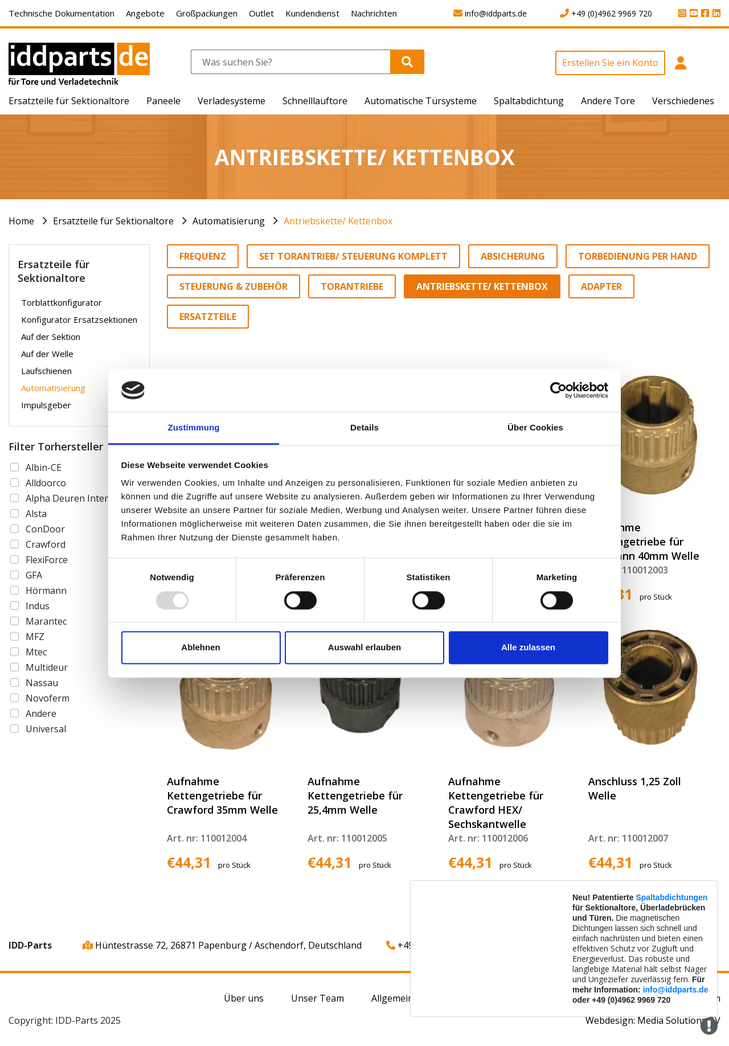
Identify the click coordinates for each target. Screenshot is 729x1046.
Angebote (145, 13)
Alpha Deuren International (85, 498)
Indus (38, 606)
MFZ (35, 636)
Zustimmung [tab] (194, 428)
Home (21, 221)
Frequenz (202, 256)
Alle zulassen (528, 648)
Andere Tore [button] (608, 101)
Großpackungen (206, 13)
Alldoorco (46, 483)
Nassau (42, 682)
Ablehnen (200, 648)
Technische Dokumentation (61, 13)
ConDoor (45, 529)
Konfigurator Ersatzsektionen (79, 319)
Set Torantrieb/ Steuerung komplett (353, 256)
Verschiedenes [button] (683, 101)
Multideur (47, 667)
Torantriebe (352, 286)
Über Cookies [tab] (535, 428)
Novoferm (47, 698)
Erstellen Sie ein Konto (610, 62)
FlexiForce (47, 559)
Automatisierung (229, 221)
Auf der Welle (47, 353)
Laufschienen (46, 370)
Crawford (45, 544)
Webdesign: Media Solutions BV (652, 1020)
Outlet (261, 13)
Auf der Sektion (50, 336)
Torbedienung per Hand (637, 256)
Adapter (601, 286)
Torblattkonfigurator (61, 302)
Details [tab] (364, 428)
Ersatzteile (207, 316)
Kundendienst (312, 13)
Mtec (36, 652)
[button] (680, 69)
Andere (41, 713)
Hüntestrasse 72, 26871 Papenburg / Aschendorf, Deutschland (222, 945)
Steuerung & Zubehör (233, 286)
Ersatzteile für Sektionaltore (113, 221)
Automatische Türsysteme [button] (420, 101)
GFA (34, 575)
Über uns (244, 998)
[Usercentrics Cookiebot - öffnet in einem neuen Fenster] (558, 390)
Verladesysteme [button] (231, 101)
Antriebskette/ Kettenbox (338, 221)
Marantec (46, 621)
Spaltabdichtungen (671, 897)
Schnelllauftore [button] (314, 101)
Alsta (36, 513)
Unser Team (317, 998)
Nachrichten (374, 13)
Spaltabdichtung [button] (529, 101)
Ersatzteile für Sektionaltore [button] (69, 101)
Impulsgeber (46, 405)
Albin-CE (44, 467)
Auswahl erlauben (364, 648)
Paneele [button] (163, 101)
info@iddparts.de (675, 989)
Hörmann (46, 590)
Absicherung (513, 256)
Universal (46, 729)
